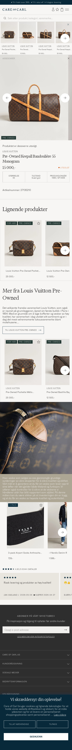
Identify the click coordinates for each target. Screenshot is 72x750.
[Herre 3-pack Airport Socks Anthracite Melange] (25, 525)
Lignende (25, 209)
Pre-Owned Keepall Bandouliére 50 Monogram (45, 49)
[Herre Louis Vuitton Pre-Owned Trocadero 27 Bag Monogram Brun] (27, 32)
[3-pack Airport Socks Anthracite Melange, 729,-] (25, 531)
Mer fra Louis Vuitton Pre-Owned (32, 294)
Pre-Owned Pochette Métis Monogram (9, 49)
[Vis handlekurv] (62, 10)
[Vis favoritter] (57, 9)
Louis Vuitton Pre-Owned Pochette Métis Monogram (23, 271)
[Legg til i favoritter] (38, 224)
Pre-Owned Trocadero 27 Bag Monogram (26, 49)
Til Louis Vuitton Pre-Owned (23, 330)
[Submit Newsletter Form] (65, 630)
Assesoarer (9, 58)
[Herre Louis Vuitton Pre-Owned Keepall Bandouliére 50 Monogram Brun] (45, 32)
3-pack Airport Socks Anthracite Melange (24, 552)
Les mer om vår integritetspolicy (36, 637)
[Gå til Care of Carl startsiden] (14, 9)
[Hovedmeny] (67, 9)
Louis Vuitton (8, 46)
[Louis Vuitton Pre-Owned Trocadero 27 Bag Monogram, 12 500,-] (27, 38)
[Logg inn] (53, 9)
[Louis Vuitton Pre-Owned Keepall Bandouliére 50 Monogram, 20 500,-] (46, 38)
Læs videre (60, 714)
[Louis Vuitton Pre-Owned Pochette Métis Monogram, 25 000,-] (9, 38)
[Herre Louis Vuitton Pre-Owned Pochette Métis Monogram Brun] (9, 32)
